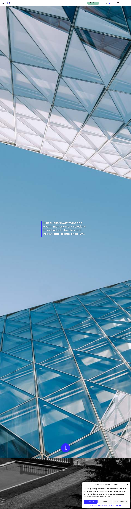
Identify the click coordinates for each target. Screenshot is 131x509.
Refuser (105, 501)
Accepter (91, 501)
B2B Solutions (93, 3)
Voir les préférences (120, 501)
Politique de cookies (96, 505)
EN (110, 3)
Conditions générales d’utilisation (111, 505)
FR (106, 3)
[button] (127, 484)
